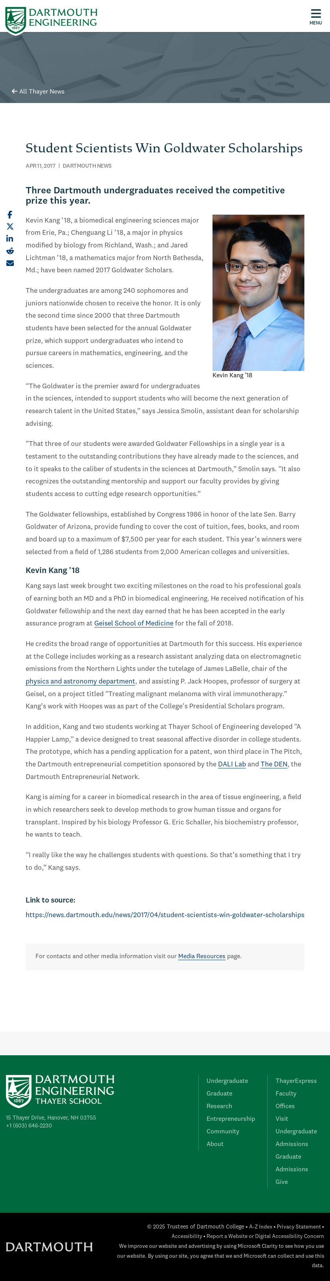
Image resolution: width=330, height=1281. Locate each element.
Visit (282, 1119)
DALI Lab (232, 764)
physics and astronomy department (80, 681)
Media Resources (202, 956)
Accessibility (187, 1236)
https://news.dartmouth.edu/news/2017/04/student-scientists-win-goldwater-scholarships (165, 915)
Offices (285, 1106)
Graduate (219, 1094)
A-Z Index (260, 1227)
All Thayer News (38, 92)
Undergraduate (227, 1081)
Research (219, 1106)
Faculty (286, 1094)
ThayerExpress (296, 1081)
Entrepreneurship (231, 1119)
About (215, 1144)
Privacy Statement (299, 1227)
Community (223, 1132)
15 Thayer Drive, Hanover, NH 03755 (51, 1118)
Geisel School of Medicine (133, 623)
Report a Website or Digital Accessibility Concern (265, 1236)
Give (282, 1182)
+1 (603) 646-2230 (29, 1126)
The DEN (274, 764)
